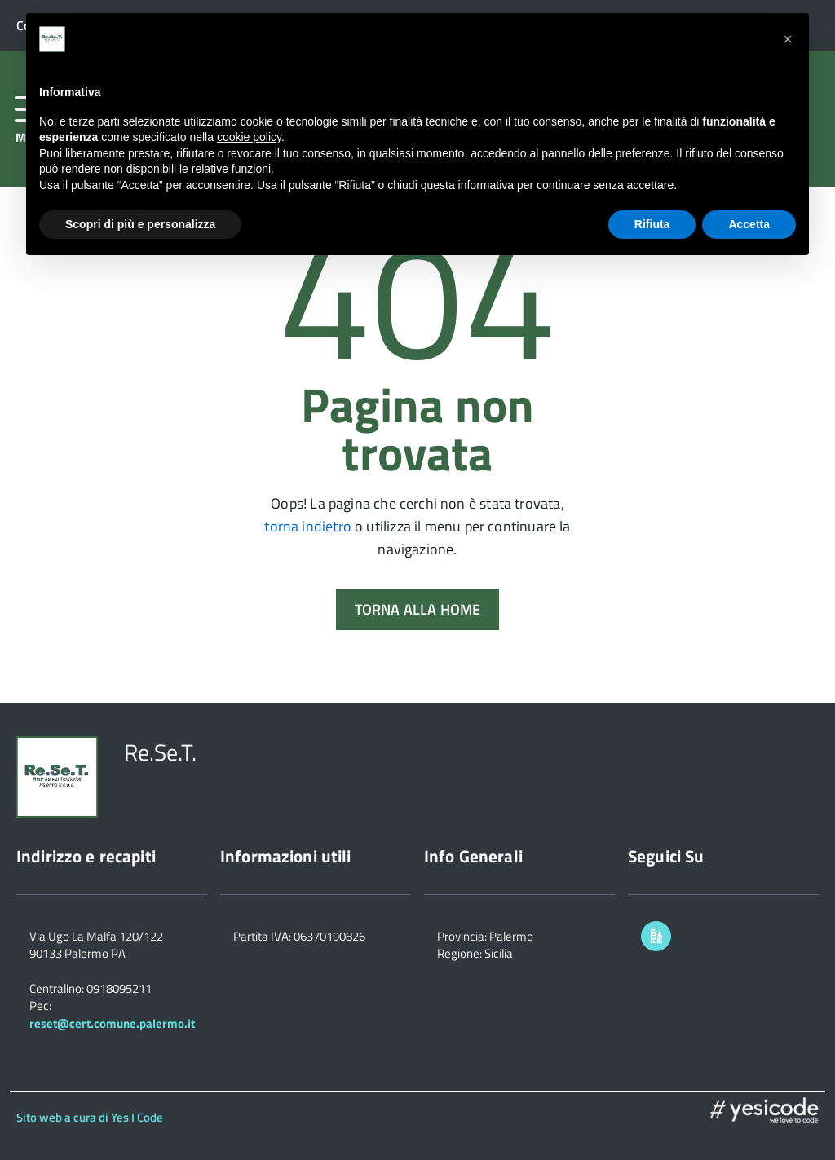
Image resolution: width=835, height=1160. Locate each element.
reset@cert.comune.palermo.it (112, 1023)
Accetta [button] (749, 224)
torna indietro (307, 526)
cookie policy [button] (249, 136)
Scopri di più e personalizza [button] (140, 224)
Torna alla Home (418, 609)
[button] (788, 39)
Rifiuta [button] (652, 224)
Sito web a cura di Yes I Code (89, 1117)
